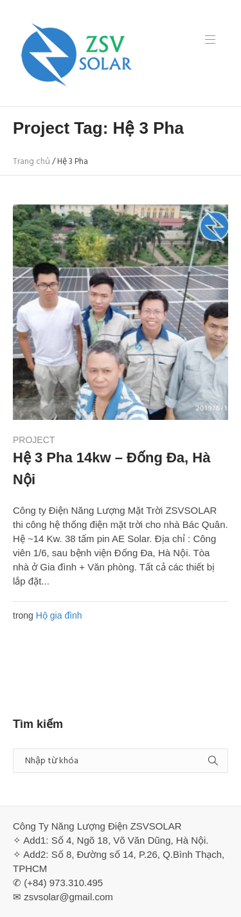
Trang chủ (31, 161)
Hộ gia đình (59, 615)
